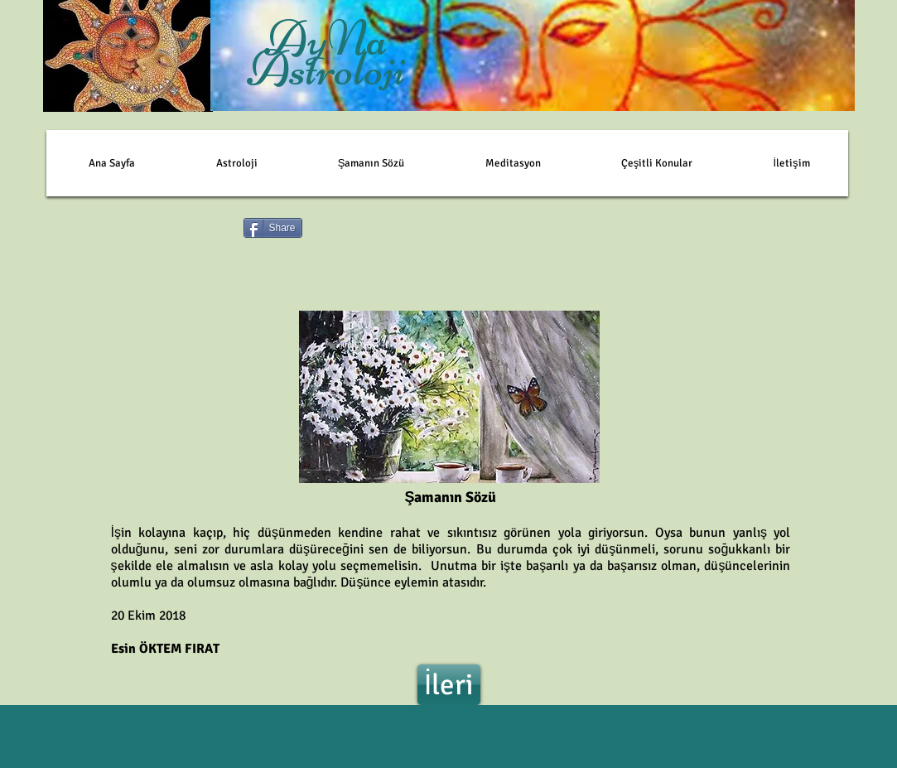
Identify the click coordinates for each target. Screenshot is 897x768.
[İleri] (448, 684)
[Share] (273, 228)
